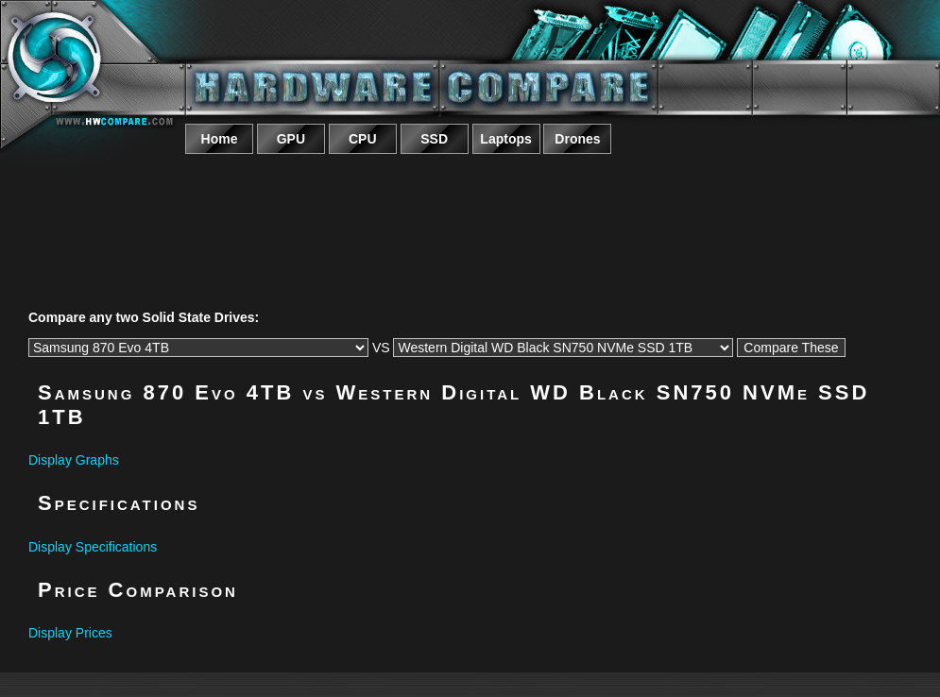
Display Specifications (92, 546)
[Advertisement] (470, 210)
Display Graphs (73, 460)
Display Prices (70, 632)
